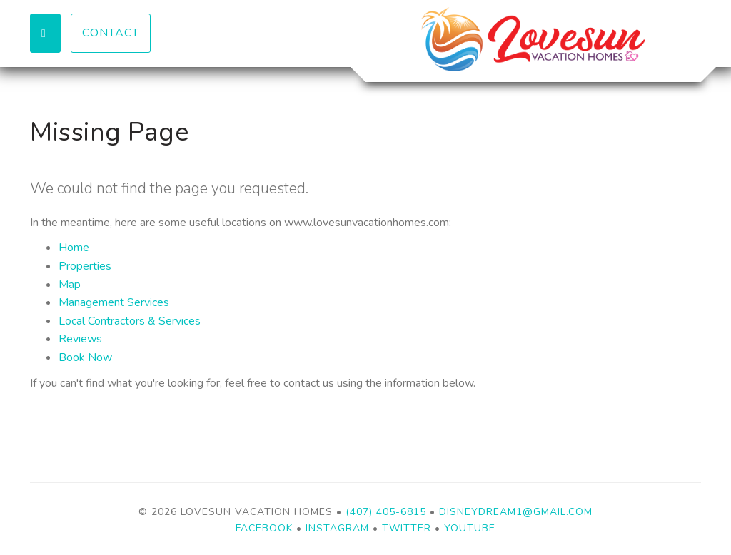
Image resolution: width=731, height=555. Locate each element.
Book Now (85, 357)
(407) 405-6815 (386, 512)
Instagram (337, 528)
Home (74, 247)
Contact (110, 33)
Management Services (114, 302)
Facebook (264, 528)
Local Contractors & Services (130, 321)
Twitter (406, 528)
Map (70, 284)
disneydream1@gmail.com (516, 512)
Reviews (80, 339)
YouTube (469, 528)
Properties (85, 266)
